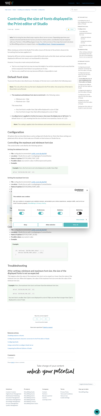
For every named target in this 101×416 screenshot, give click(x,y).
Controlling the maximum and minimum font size (85, 33)
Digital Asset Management (13, 394)
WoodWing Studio (29, 392)
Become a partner (47, 396)
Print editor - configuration (38, 9)
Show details (80, 219)
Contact (44, 392)
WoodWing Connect (30, 402)
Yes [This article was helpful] (37, 319)
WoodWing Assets (29, 394)
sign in (12, 362)
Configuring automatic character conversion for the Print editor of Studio (28, 339)
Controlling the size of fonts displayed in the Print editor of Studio (85, 22)
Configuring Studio (13, 342)
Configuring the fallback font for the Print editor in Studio (85, 86)
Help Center (8, 9)
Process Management (12, 403)
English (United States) (88, 3)
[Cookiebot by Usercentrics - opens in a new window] (75, 190)
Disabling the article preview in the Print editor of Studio (85, 102)
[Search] (83, 9)
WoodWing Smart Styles (31, 403)
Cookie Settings (65, 398)
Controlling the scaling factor (85, 46)
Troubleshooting (82, 49)
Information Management (13, 400)
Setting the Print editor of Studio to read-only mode (85, 107)
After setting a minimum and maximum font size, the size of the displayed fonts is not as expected (85, 54)
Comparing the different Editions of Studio (20, 348)
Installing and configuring (24, 9)
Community (71, 3)
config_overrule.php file (38, 153)
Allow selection (50, 224)
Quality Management (12, 405)
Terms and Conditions (66, 394)
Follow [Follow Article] (71, 29)
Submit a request (48, 327)
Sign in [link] (78, 3)
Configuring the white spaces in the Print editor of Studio (85, 96)
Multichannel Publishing (13, 396)
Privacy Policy (64, 392)
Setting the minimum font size (86, 38)
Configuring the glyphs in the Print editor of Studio (85, 91)
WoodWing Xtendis (29, 400)
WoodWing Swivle (29, 396)
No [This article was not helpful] (45, 319)
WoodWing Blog (83, 392)
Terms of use (64, 396)
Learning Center (47, 400)
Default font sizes (83, 26)
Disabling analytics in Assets (16, 336)
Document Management (13, 398)
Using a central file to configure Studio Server (20, 345)
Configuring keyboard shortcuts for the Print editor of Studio (84, 74)
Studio (14, 9)
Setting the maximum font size (86, 42)
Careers (44, 398)
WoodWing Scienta (29, 398)
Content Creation (11, 392)
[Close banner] (87, 190)
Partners (44, 394)
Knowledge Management (13, 402)
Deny (25, 224)
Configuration (82, 29)
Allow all (75, 224)
